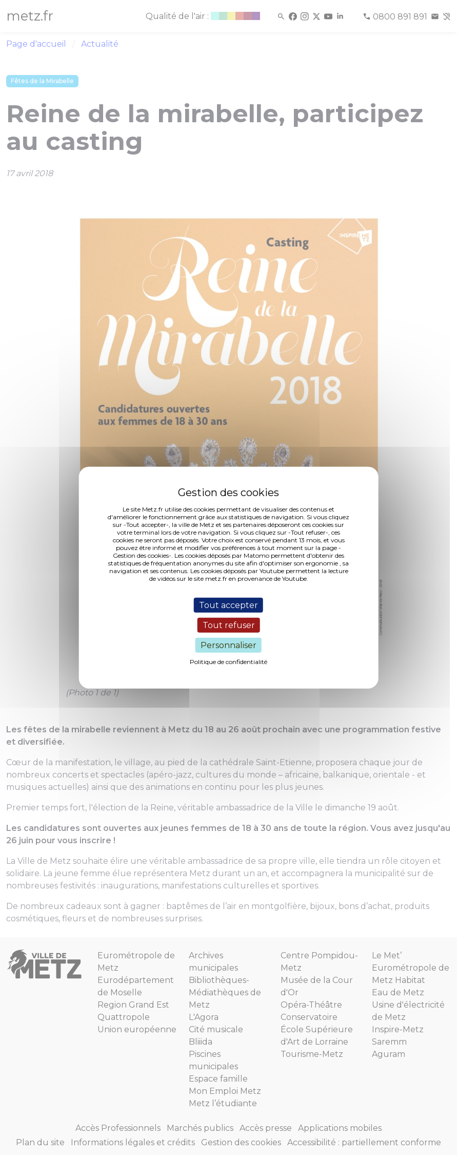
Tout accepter (228, 605)
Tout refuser (229, 625)
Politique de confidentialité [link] (228, 662)
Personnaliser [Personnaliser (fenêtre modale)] (228, 645)
